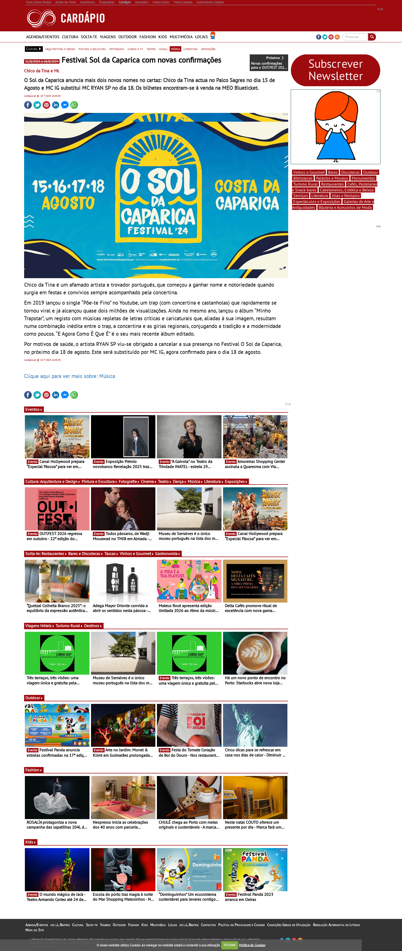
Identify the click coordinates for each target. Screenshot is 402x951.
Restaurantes (54, 553)
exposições (208, 48)
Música (195, 481)
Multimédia (181, 36)
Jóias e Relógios (346, 195)
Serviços (300, 195)
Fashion (147, 36)
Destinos (93, 625)
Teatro (165, 481)
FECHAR (230, 945)
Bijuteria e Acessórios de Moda (345, 207)
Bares (333, 172)
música (175, 48)
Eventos (34, 409)
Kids (162, 36)
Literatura (214, 481)
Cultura (70, 36)
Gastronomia (167, 553)
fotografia (116, 48)
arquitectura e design (60, 48)
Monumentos (363, 178)
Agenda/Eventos (42, 36)
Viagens (108, 36)
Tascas (111, 553)
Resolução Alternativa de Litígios (336, 925)
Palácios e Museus (332, 178)
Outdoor (127, 36)
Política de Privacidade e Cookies (241, 925)
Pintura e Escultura (100, 481)
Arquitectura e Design (60, 481)
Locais (201, 36)
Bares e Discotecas (85, 553)
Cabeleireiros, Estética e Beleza (347, 189)
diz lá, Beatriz (60, 925)
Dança (180, 481)
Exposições (236, 481)
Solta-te (89, 36)
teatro (151, 48)
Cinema (149, 481)
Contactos (208, 925)
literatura (191, 48)
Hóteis (47, 625)
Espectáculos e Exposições (316, 201)
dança (163, 48)
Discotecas (350, 172)
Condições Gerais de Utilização (288, 925)
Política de (252, 945)
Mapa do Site (34, 930)
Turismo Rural (69, 625)
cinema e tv (135, 48)
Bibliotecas (303, 178)
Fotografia (129, 481)
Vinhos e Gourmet (137, 553)
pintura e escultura (92, 48)
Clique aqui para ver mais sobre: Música (69, 376)
